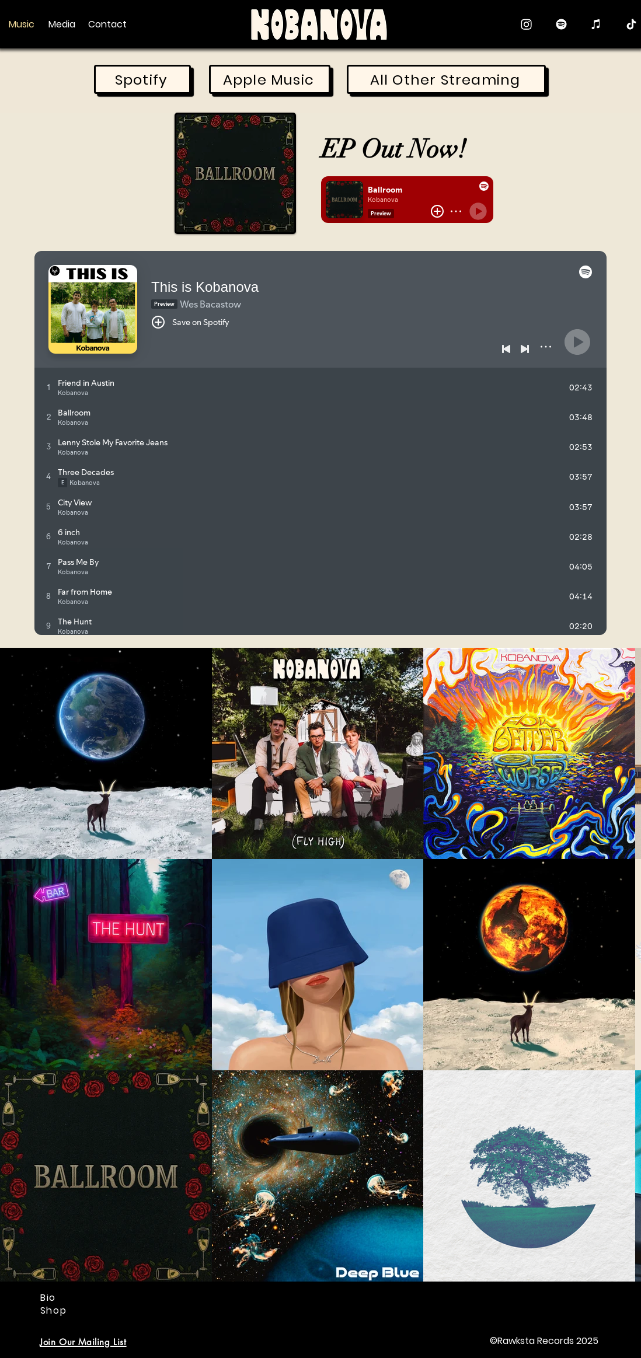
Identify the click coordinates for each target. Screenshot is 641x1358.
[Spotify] (561, 24)
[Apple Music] (596, 24)
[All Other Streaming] (446, 79)
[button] (83, 1341)
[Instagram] (526, 24)
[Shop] (54, 1310)
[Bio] (49, 1297)
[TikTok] (631, 24)
